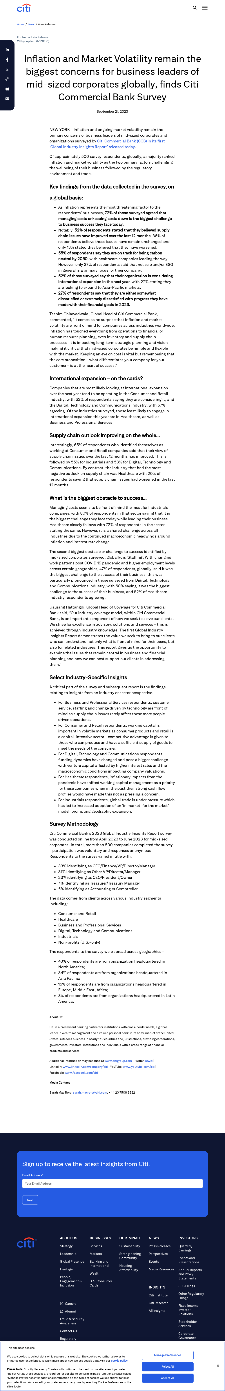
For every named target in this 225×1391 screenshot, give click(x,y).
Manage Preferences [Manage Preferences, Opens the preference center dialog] (167, 1355)
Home (20, 24)
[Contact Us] (73, 1331)
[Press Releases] (162, 1246)
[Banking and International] (103, 1263)
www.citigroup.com (118, 1060)
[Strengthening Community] (132, 1256)
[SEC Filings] (191, 1286)
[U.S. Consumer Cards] (103, 1283)
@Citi (149, 1060)
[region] (112, 1366)
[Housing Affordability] (132, 1268)
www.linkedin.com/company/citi (85, 1066)
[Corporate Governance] (191, 1335)
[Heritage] (73, 1269)
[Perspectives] (162, 1254)
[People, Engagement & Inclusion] (73, 1281)
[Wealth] (103, 1273)
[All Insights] (162, 1311)
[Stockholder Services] (191, 1324)
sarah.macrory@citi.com (90, 1092)
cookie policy (119, 1360)
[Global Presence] (73, 1261)
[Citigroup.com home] (27, 1242)
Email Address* (32, 1175)
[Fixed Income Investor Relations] (191, 1309)
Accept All (167, 1378)
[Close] (218, 1365)
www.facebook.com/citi (81, 1072)
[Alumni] (73, 1311)
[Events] (162, 1261)
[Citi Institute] (162, 1295)
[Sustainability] (132, 1246)
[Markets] (103, 1254)
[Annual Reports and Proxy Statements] (191, 1274)
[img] (194, 7)
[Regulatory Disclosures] (73, 1341)
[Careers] (73, 1303)
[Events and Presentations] (191, 1260)
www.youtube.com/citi (139, 1066)
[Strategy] (73, 1246)
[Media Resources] (162, 1269)
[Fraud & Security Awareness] (73, 1321)
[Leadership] (73, 1254)
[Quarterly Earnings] (191, 1248)
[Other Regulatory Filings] (191, 1296)
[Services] (103, 1246)
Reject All (167, 1366)
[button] (7, 79)
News (31, 24)
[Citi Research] (162, 1303)
